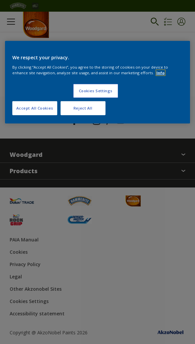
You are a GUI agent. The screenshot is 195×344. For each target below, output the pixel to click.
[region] (97, 82)
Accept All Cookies (34, 107)
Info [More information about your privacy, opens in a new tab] (160, 72)
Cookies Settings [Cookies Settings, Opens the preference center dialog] (95, 90)
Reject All (83, 107)
